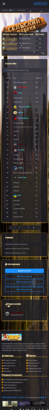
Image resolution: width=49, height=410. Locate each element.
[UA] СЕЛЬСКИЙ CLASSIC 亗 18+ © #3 (17, 248)
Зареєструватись (24, 289)
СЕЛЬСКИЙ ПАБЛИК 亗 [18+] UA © (16, 244)
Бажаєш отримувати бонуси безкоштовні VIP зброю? (24, 286)
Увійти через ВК (24, 276)
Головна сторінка (8, 10)
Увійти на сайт (40, 3)
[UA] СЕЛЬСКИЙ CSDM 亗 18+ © (15, 253)
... (23, 227)
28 (34, 227)
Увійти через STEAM (24, 282)
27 (28, 227)
